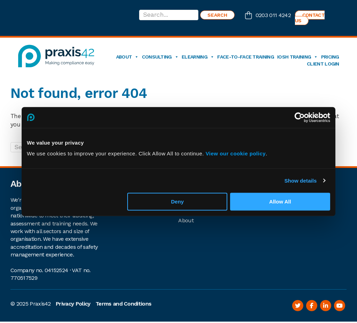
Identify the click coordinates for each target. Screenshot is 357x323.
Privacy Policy (73, 303)
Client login (323, 63)
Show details (300, 181)
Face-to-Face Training (245, 56)
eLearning (198, 56)
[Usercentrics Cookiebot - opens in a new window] (299, 117)
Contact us (310, 17)
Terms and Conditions (123, 303)
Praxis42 (40, 303)
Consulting (160, 56)
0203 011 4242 (273, 15)
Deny (177, 202)
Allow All (280, 202)
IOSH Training (297, 56)
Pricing (330, 56)
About (127, 56)
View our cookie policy (236, 153)
